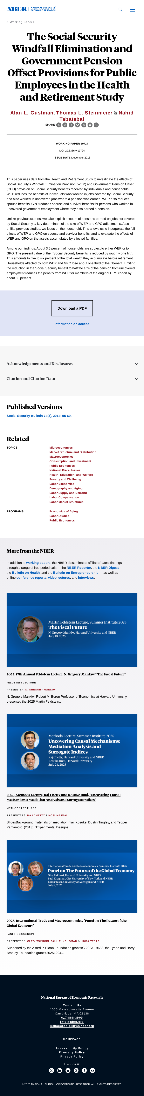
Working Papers (22, 22)
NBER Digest (108, 567)
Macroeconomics (61, 456)
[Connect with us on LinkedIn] (59, 1070)
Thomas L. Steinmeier (84, 112)
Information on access (72, 324)
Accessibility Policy (72, 1048)
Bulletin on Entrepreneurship (75, 572)
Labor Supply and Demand (68, 492)
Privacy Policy (72, 1056)
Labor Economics (61, 483)
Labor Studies (59, 516)
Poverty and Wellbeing (65, 479)
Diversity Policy (72, 1052)
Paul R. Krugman (64, 941)
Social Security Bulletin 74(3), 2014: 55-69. (39, 415)
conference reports (31, 577)
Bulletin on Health (26, 572)
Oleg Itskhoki (38, 941)
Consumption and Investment (70, 461)
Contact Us (72, 1005)
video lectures (59, 577)
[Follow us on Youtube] (92, 1070)
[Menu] (132, 9)
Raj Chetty (36, 815)
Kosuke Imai (57, 815)
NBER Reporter (79, 567)
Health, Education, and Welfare (71, 474)
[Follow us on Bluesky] (68, 1070)
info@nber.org (72, 1021)
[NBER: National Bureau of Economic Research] (35, 10)
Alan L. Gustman (32, 112)
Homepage (72, 1039)
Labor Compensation (64, 497)
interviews (86, 577)
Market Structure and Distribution (72, 452)
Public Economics (62, 465)
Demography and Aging (66, 488)
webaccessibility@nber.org (72, 1025)
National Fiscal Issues (65, 470)
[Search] (120, 9)
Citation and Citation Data (31, 378)
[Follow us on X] (51, 1070)
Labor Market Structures (66, 502)
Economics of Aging (63, 511)
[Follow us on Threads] (76, 1070)
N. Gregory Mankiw (40, 689)
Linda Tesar (90, 941)
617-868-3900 (72, 1017)
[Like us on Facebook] (84, 1070)
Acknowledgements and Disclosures (40, 363)
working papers (38, 562)
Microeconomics (61, 447)
